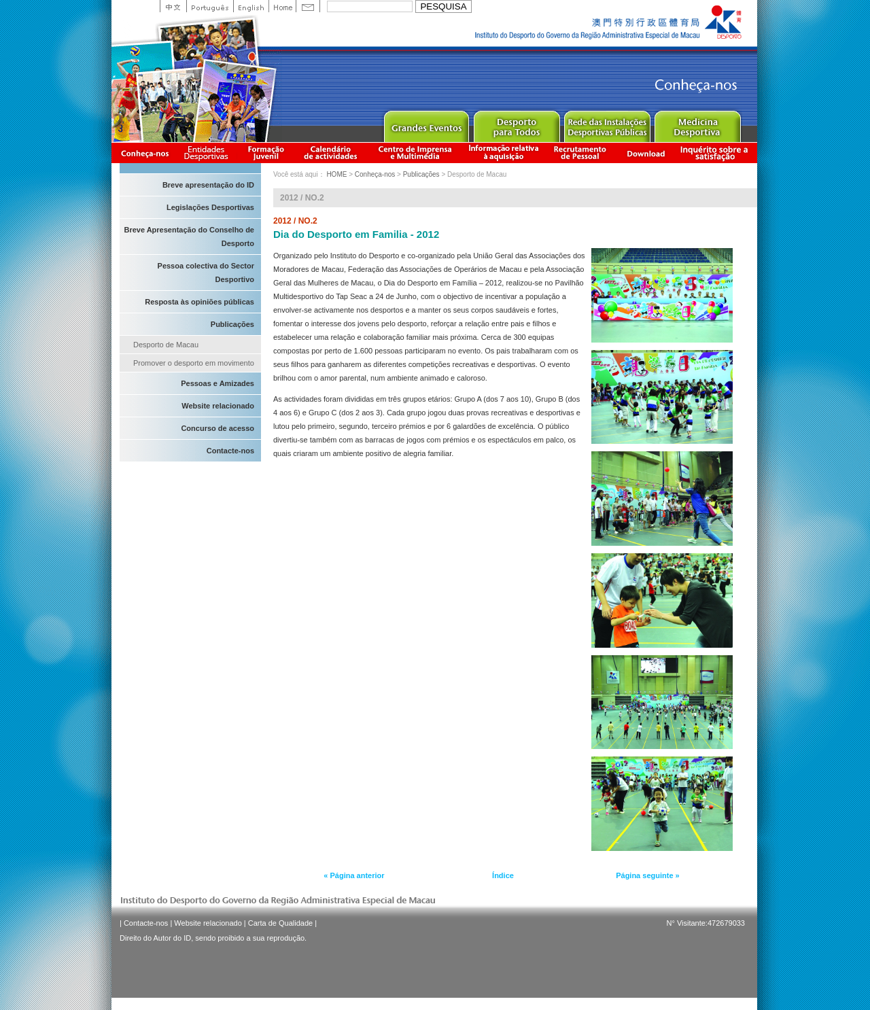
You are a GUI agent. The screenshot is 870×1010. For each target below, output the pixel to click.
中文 (173, 6)
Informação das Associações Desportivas (208, 152)
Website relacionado (217, 406)
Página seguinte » (648, 875)
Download (645, 152)
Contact (308, 6)
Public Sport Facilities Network (606, 123)
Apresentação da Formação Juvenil (266, 152)
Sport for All (516, 123)
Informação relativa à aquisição (504, 152)
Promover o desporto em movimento (193, 363)
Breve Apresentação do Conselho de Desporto (189, 236)
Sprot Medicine (697, 123)
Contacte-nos (230, 451)
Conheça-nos (144, 152)
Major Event (426, 123)
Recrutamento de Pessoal (580, 152)
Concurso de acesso (217, 428)
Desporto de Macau (165, 345)
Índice (503, 875)
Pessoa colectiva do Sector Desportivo (206, 272)
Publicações (232, 324)
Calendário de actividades (331, 152)
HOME (336, 174)
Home (282, 6)
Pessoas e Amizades (217, 383)
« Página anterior (354, 875)
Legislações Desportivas (210, 207)
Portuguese (209, 6)
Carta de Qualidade (280, 923)
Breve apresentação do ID (208, 185)
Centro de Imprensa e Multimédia (415, 152)
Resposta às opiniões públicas (199, 302)
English (250, 6)
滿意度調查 (716, 152)
